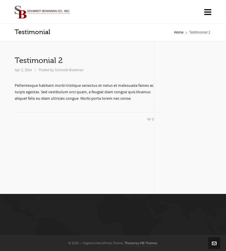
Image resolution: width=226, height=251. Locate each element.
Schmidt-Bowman (69, 70)
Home (178, 32)
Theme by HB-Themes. (141, 243)
